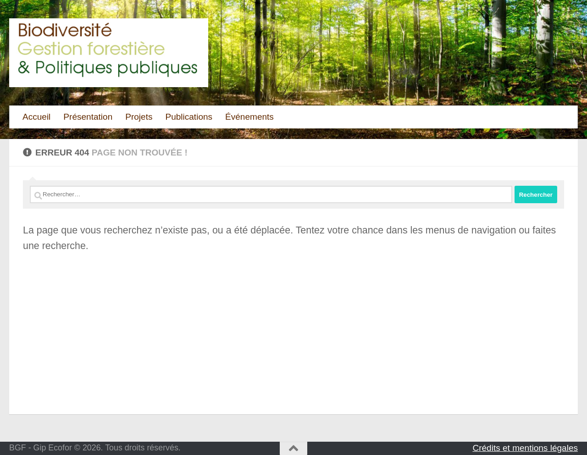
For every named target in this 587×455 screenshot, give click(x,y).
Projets (138, 117)
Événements (249, 117)
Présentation (87, 117)
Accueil (36, 117)
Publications (188, 117)
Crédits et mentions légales (525, 448)
